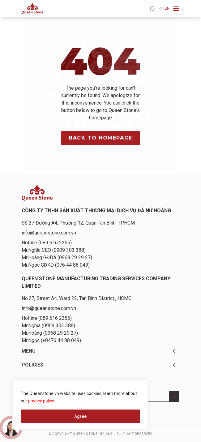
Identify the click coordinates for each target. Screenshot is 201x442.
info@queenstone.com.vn (49, 233)
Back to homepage (100, 138)
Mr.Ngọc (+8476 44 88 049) (51, 340)
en (167, 8)
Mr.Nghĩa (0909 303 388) (48, 325)
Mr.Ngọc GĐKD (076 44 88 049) (56, 265)
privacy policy (41, 400)
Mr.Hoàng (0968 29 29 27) (50, 333)
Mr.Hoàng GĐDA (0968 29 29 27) (57, 257)
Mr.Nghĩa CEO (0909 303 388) (54, 250)
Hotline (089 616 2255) (47, 243)
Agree (80, 416)
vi (160, 8)
